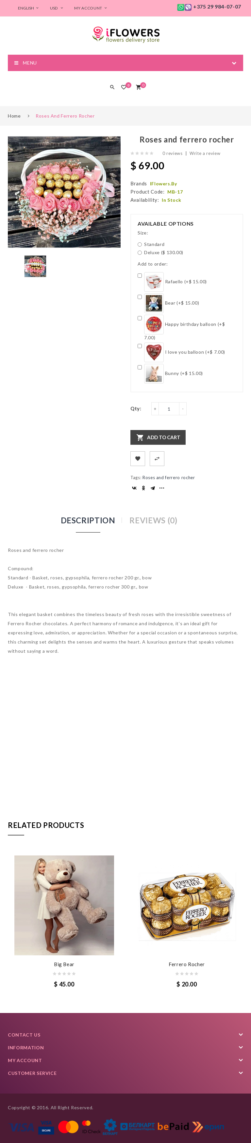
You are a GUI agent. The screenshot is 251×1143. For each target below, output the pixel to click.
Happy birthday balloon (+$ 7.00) (181, 327)
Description (88, 520)
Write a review (205, 153)
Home (14, 116)
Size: (143, 232)
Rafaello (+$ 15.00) (172, 282)
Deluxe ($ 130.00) (160, 252)
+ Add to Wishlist (137, 458)
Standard (151, 244)
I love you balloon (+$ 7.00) (181, 352)
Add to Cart (163, 437)
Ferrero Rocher (187, 964)
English (29, 8)
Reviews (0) (153, 520)
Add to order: (153, 264)
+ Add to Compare (157, 458)
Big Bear (64, 964)
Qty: (136, 408)
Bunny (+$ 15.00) (170, 374)
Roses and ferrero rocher (65, 116)
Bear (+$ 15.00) (168, 303)
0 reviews (172, 153)
